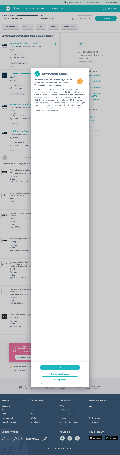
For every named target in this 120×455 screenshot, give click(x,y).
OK (60, 367)
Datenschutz (38, 384)
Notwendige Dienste (60, 374)
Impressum (82, 384)
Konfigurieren (60, 380)
